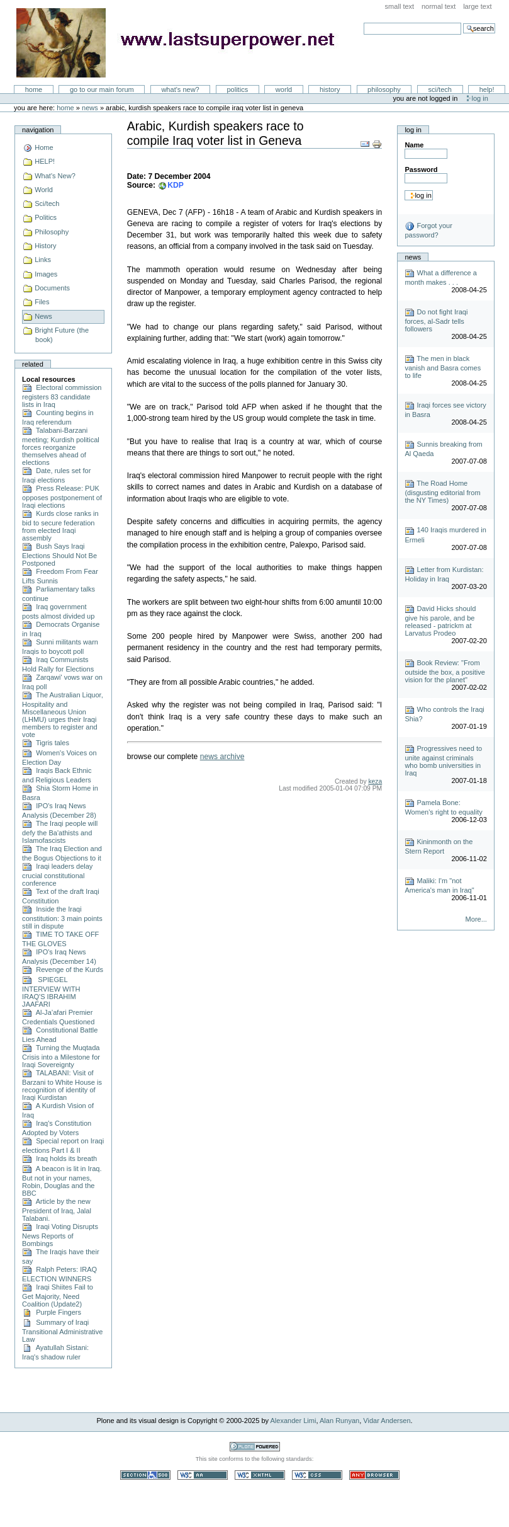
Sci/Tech (440, 89)
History (330, 89)
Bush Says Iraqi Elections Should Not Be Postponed (59, 554)
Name (414, 145)
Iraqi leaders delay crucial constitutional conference (57, 874)
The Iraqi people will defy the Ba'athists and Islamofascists (60, 832)
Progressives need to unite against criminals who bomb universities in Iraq (443, 761)
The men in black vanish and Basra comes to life (443, 367)
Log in (480, 98)
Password (421, 169)
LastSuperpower (182, 42)
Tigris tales (45, 742)
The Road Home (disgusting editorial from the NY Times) (442, 491)
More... (476, 919)
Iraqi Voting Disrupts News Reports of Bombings (60, 1235)
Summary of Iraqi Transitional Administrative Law (62, 1330)
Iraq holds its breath (59, 1158)
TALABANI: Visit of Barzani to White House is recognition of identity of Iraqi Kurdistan (62, 1085)
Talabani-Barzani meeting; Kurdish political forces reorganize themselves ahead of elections (60, 446)
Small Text (400, 6)
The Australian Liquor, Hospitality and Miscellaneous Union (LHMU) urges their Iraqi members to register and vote (62, 714)
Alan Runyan (339, 1420)
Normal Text (439, 6)
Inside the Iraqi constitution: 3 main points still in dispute (62, 917)
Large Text (477, 6)
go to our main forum (102, 89)
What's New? (180, 89)
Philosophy (384, 89)
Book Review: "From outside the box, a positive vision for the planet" (445, 671)
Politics (237, 89)
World (284, 89)
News (90, 108)
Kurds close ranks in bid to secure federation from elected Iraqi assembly (60, 526)
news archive (222, 756)
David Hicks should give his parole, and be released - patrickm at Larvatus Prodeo (440, 621)
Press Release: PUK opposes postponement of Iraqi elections (62, 496)
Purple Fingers (51, 1312)
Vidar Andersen (386, 1420)
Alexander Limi (293, 1420)
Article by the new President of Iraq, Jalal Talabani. (56, 1210)
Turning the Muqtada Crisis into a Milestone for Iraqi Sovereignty (61, 1056)
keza (375, 781)
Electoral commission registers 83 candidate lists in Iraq (61, 396)
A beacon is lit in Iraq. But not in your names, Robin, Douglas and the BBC (61, 1181)
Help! (487, 89)
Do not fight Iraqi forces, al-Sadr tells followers (436, 320)
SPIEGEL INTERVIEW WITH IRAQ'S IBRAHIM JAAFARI (51, 992)
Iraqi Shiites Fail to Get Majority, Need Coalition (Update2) (57, 1295)
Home (34, 89)
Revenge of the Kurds (62, 969)
